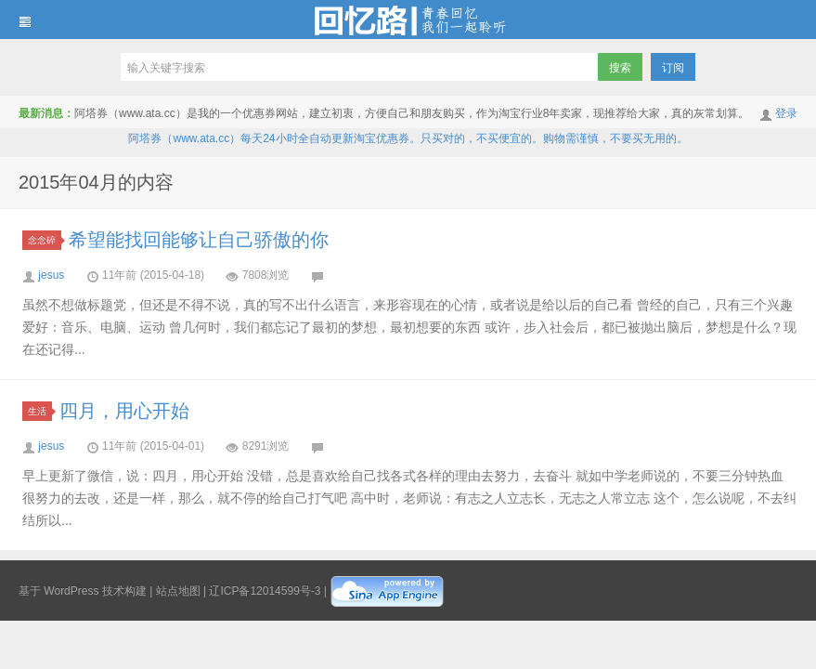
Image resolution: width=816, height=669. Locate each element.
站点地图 (178, 590)
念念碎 (44, 240)
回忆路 (408, 19)
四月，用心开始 (124, 410)
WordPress (71, 590)
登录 (786, 113)
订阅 (673, 67)
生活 (40, 411)
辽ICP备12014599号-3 (264, 590)
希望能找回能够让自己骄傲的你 (199, 240)
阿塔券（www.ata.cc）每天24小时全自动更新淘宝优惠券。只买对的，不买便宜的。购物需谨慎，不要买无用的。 (407, 138)
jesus (51, 275)
